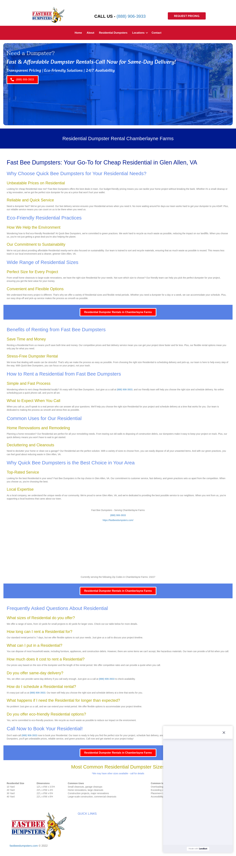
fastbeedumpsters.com (24, 845)
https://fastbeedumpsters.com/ (118, 520)
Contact (156, 32)
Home (78, 32)
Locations (138, 32)
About (90, 32)
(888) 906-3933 (131, 16)
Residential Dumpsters (113, 32)
